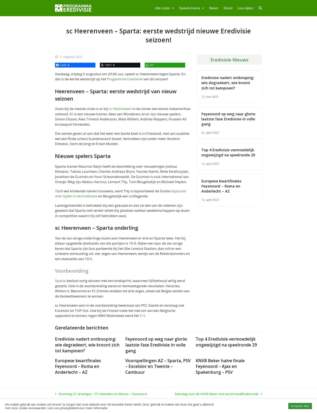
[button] (260, 8)
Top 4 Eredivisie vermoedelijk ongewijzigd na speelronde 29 (228, 152)
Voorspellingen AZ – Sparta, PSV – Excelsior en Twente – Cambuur (158, 366)
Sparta (60, 280)
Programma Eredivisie (125, 79)
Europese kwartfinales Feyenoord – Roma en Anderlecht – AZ (221, 186)
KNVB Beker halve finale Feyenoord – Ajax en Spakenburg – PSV (220, 366)
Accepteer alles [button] (300, 406)
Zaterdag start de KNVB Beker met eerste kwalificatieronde (218, 394)
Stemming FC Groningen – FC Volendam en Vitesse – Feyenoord (101, 394)
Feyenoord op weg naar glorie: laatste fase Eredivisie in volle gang (228, 118)
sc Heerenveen (120, 108)
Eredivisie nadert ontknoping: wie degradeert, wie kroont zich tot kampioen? (227, 82)
